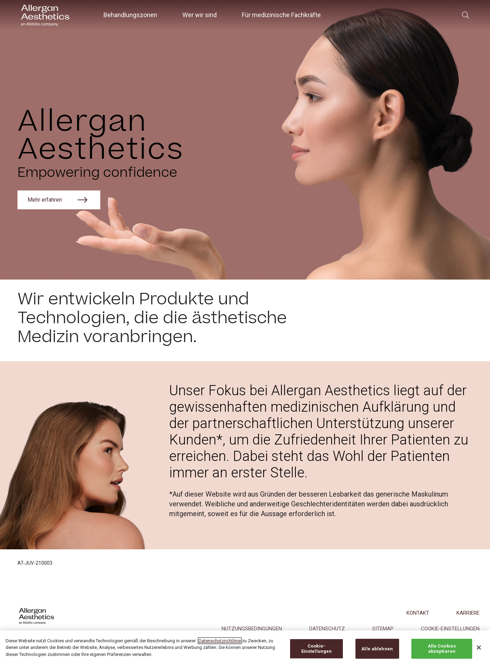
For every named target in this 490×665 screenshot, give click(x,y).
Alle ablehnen (377, 653)
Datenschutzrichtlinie (220, 645)
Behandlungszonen (130, 15)
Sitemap (383, 629)
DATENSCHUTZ (327, 629)
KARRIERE (468, 613)
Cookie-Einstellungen (316, 653)
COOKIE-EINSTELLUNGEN (450, 629)
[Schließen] (479, 652)
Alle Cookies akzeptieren (442, 653)
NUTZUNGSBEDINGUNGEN (252, 629)
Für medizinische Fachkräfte (281, 15)
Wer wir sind (199, 15)
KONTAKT (417, 613)
